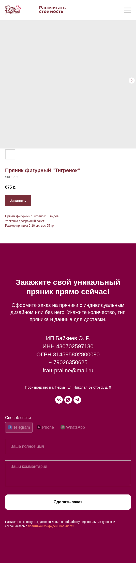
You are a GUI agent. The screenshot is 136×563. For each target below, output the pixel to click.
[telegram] (77, 400)
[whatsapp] (68, 400)
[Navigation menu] (127, 10)
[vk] (59, 400)
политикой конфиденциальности (51, 526)
